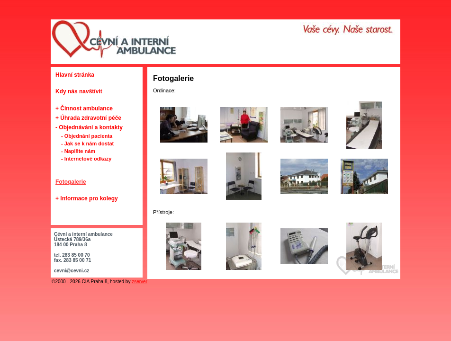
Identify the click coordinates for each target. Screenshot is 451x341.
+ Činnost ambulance (84, 108)
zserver (139, 281)
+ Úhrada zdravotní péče (88, 118)
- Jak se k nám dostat (87, 143)
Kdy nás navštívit (78, 91)
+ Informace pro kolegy (86, 198)
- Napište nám (78, 151)
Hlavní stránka (74, 75)
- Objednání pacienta (86, 136)
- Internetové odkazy (86, 159)
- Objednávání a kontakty (89, 127)
